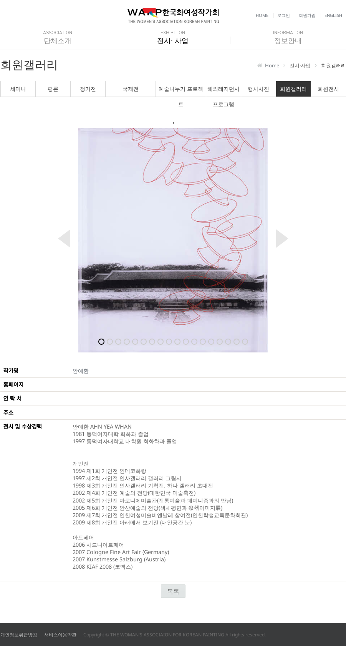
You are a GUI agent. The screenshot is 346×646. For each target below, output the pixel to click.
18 (245, 342)
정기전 (88, 88)
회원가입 (307, 15)
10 (177, 342)
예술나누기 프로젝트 (181, 91)
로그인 (283, 15)
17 (236, 342)
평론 (53, 88)
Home (262, 15)
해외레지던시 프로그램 (223, 91)
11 (186, 342)
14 (211, 342)
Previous (59, 238)
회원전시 (328, 88)
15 (220, 342)
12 (194, 342)
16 (228, 342)
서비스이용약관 (60, 634)
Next (287, 238)
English (333, 15)
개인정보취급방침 (18, 634)
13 (203, 342)
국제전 (131, 88)
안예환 (81, 370)
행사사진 (258, 88)
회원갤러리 (293, 88)
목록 (173, 591)
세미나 (18, 88)
